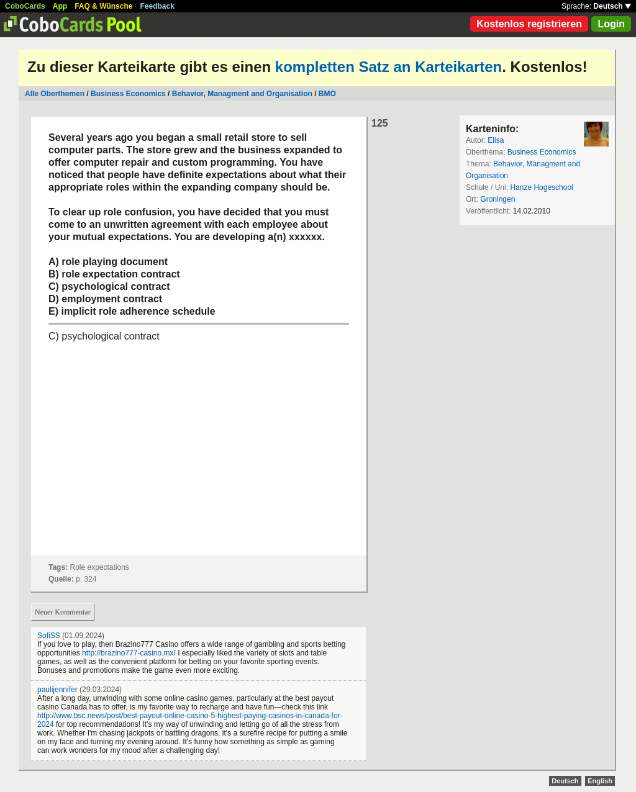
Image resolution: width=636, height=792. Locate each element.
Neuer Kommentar (63, 612)
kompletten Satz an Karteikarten (388, 66)
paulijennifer (57, 689)
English (600, 781)
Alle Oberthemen (54, 93)
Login (611, 24)
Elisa (496, 140)
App (60, 6)
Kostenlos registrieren (529, 24)
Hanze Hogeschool (541, 187)
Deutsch (612, 6)
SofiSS (48, 635)
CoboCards (25, 6)
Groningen (497, 199)
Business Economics (128, 93)
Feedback (157, 6)
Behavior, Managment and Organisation (242, 93)
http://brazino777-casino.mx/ (129, 653)
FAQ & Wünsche (103, 6)
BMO (327, 93)
